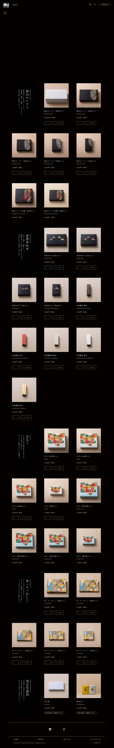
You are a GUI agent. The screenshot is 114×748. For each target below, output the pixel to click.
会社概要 (15, 739)
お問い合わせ (67, 739)
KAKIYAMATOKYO (15, 5)
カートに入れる (58, 123)
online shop (105, 4)
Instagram (50, 729)
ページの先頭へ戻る (96, 742)
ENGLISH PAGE (96, 739)
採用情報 (40, 739)
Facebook (63, 729)
